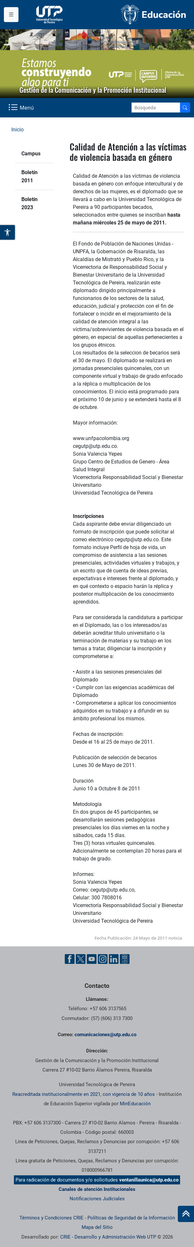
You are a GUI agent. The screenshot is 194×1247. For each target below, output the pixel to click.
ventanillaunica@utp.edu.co (148, 1180)
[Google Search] (155, 107)
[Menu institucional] (11, 14)
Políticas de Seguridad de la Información (131, 1218)
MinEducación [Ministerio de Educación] (135, 1104)
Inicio (17, 129)
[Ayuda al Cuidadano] (125, 959)
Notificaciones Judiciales (97, 1199)
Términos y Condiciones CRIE (51, 1218)
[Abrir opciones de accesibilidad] (8, 232)
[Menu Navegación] (22, 107)
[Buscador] (185, 107)
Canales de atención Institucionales (97, 1189)
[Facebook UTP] (69, 959)
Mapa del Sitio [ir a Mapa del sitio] (97, 1227)
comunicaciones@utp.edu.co (105, 1034)
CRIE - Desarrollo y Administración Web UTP (108, 1237)
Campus (30, 153)
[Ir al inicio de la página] (186, 1214)
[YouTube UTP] (92, 959)
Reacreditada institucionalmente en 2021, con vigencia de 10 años (83, 1094)
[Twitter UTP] (81, 959)
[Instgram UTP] (103, 959)
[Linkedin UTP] (114, 959)
